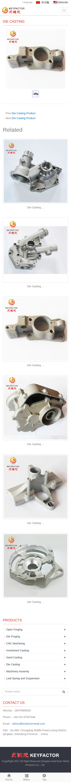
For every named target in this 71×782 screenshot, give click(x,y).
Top (44, 777)
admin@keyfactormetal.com (28, 723)
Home (9, 777)
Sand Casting (14, 657)
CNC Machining (15, 643)
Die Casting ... (35, 207)
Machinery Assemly (17, 671)
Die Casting (13, 664)
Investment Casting (17, 650)
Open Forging (14, 629)
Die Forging (13, 636)
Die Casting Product (24, 113)
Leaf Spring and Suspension (23, 678)
